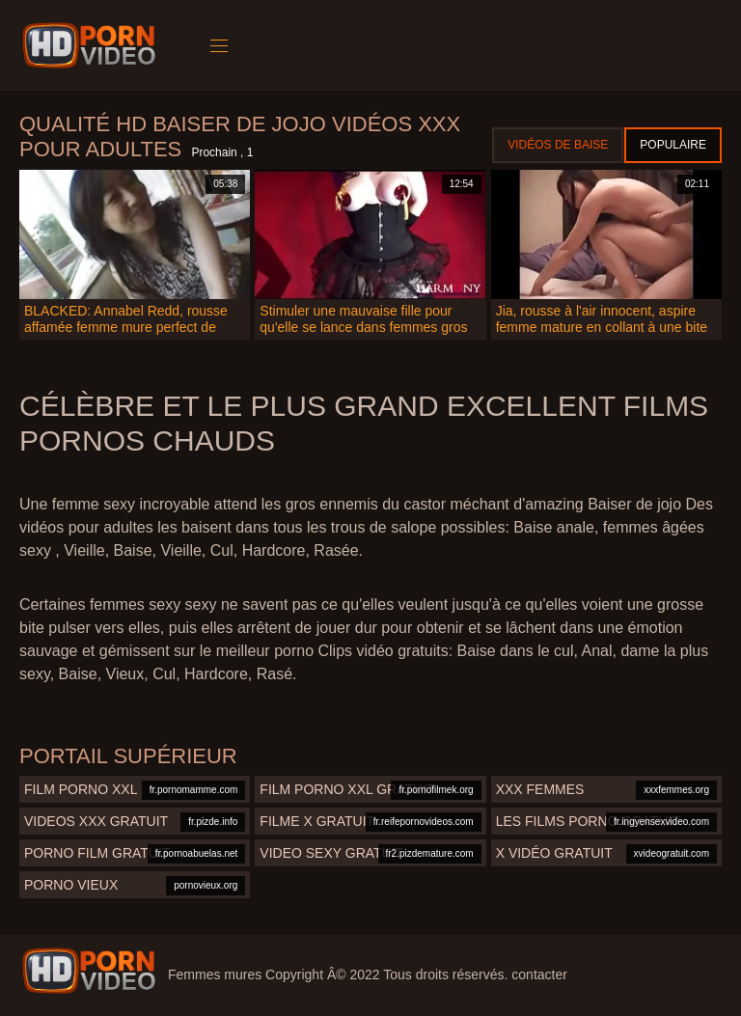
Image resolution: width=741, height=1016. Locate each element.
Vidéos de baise (558, 144)
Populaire (673, 144)
